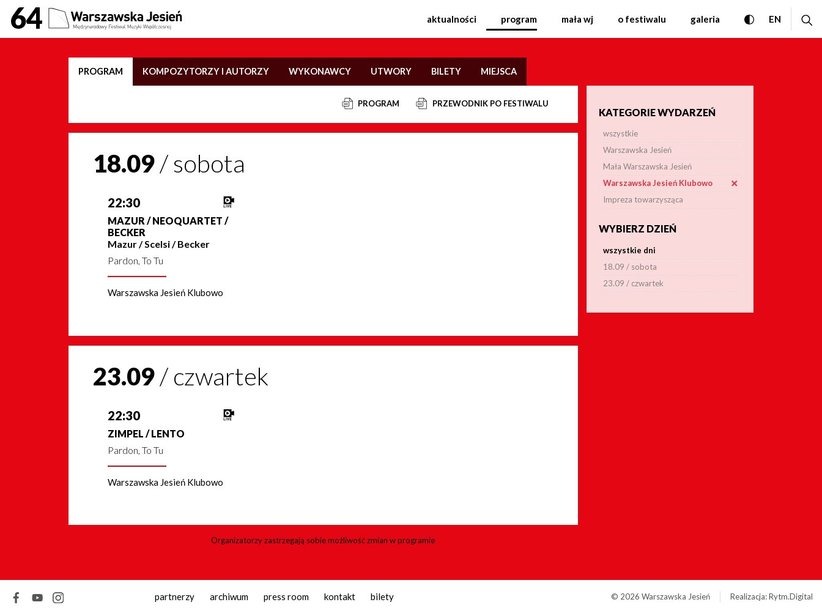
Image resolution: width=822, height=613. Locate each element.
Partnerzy (174, 596)
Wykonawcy (320, 71)
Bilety (446, 71)
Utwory (391, 71)
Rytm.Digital (791, 596)
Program (519, 18)
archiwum (229, 596)
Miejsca (499, 71)
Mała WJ (577, 18)
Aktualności (451, 18)
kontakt (339, 596)
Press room (286, 596)
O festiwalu (642, 18)
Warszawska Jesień (676, 596)
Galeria (705, 18)
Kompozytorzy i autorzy (206, 71)
